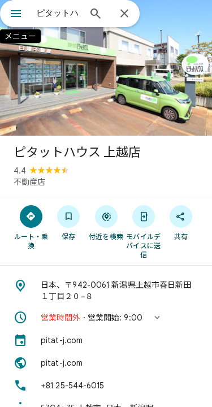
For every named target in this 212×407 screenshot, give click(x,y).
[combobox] (58, 13)
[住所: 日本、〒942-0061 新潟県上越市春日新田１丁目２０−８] (106, 290)
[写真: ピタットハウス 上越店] (106, 68)
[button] (106, 317)
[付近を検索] (105, 222)
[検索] (95, 14)
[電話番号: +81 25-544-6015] (106, 385)
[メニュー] (16, 14)
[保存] (68, 222)
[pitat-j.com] (106, 340)
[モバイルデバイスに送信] (143, 231)
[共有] (181, 222)
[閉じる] (124, 14)
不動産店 (29, 182)
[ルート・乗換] (31, 226)
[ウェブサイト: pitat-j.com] (106, 363)
